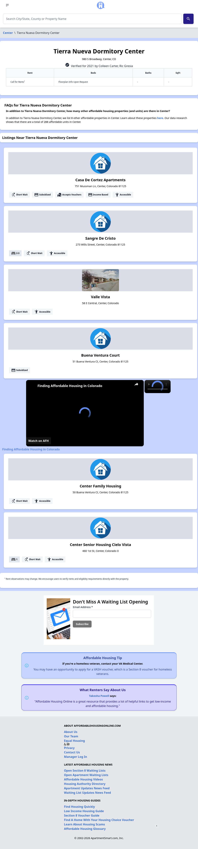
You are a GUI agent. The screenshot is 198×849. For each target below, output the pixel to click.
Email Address (83, 607)
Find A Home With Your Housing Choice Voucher (99, 820)
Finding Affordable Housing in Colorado (70, 386)
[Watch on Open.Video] (38, 440)
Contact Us (72, 752)
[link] (32, 386)
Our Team (71, 736)
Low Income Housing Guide (84, 811)
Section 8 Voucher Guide (81, 815)
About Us (70, 732)
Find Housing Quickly (79, 807)
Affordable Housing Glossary (85, 829)
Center (8, 33)
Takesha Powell (99, 696)
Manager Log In (75, 757)
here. (160, 118)
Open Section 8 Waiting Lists (85, 771)
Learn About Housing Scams (84, 824)
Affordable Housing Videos (83, 779)
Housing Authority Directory (85, 784)
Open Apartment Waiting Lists (86, 775)
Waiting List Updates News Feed (87, 793)
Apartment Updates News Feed (87, 788)
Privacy (69, 748)
